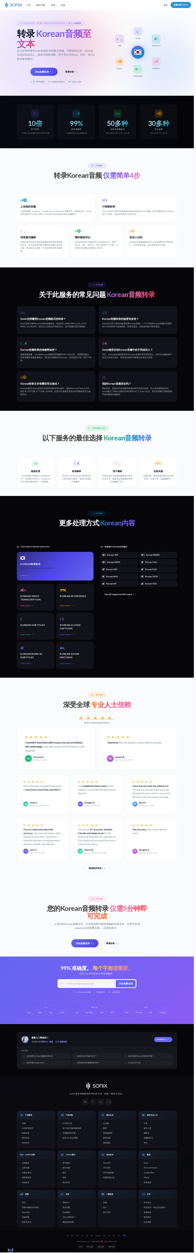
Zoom (146, 1163)
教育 (105, 1129)
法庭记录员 (26, 1173)
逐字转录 (25, 1138)
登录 (165, 5)
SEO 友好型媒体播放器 (72, 1129)
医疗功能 (66, 1168)
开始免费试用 (44, 71)
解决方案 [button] (40, 5)
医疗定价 (66, 1183)
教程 (51, 1042)
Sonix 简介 (26, 1213)
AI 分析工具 (67, 1124)
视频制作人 (148, 1138)
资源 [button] (53, 5)
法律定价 (25, 1183)
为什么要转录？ (69, 1217)
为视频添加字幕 (69, 1133)
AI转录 (94, 1094)
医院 (64, 1178)
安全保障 (147, 1222)
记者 (146, 1124)
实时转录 (25, 1143)
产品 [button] (28, 5)
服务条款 (112, 1247)
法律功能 (25, 1168)
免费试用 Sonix (180, 5)
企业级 (106, 1124)
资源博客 (25, 1217)
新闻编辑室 (107, 1133)
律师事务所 (26, 1178)
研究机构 (107, 1138)
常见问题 (66, 1208)
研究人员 (147, 1129)
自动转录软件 (27, 1129)
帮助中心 (44, 1042)
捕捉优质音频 (68, 1222)
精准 (113, 1094)
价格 (63, 5)
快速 (106, 1094)
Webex (147, 1178)
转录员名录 (26, 1222)
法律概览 (25, 1163)
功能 (24, 1124)
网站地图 (90, 1247)
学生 (146, 1143)
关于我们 (147, 1203)
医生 (64, 1173)
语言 (24, 1203)
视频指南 (63, 1042)
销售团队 (107, 1143)
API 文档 (106, 1168)
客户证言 (107, 1213)
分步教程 (66, 1213)
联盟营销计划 (108, 1178)
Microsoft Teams (150, 1168)
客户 (105, 1208)
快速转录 (25, 1133)
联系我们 (147, 1217)
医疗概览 (66, 1163)
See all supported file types (120, 594)
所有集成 (147, 1183)
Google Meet (149, 1173)
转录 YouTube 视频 (70, 1138)
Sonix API (106, 1163)
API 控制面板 (108, 1173)
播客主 (146, 1133)
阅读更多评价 (97, 868)
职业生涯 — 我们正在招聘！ (155, 1208)
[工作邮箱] (90, 983)
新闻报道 (147, 1213)
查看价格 (71, 71)
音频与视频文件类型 (30, 1208)
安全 (120, 1094)
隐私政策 (101, 1247)
